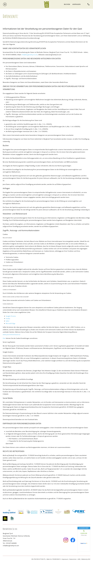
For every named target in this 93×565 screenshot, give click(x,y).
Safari (7, 321)
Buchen (67, 4)
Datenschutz (72, 559)
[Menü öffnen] (5, 4)
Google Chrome (11, 316)
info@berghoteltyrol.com (30, 55)
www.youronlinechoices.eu (11, 334)
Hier (4, 338)
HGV (89, 559)
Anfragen (76, 4)
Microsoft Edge (10, 323)
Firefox (8, 318)
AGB (79, 559)
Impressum (65, 559)
